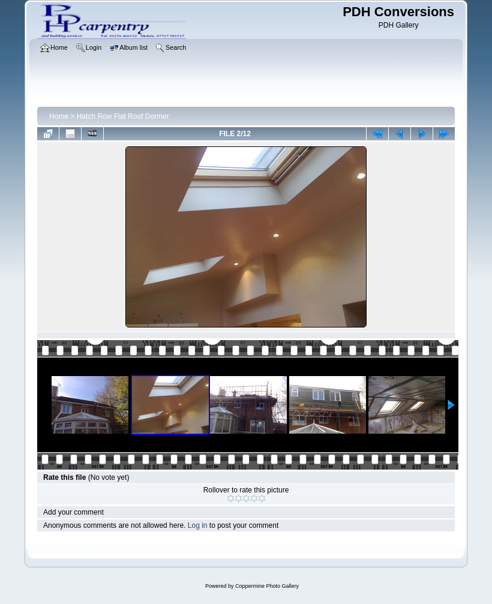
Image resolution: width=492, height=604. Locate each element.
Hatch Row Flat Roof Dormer (123, 116)
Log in (198, 525)
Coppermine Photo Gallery (267, 586)
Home (58, 116)
